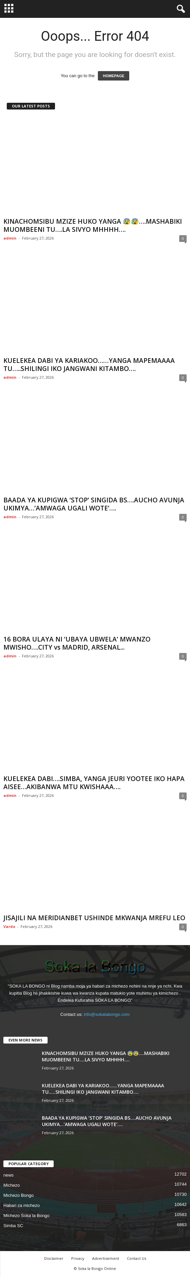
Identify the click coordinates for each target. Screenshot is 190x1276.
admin (10, 238)
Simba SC (13, 1225)
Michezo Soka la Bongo (26, 1215)
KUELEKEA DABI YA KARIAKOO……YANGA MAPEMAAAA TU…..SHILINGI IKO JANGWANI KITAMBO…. (89, 364)
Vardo (9, 926)
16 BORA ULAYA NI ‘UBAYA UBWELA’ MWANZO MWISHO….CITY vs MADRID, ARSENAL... (77, 643)
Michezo (11, 1185)
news (8, 1175)
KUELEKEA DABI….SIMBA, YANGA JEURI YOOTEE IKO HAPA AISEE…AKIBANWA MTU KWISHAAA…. (94, 782)
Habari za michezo (21, 1205)
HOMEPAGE (113, 76)
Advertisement (105, 1258)
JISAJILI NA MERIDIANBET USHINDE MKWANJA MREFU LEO (94, 917)
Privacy (77, 1258)
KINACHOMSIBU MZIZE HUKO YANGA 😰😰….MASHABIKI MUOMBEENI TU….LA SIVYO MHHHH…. (92, 225)
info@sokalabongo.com (107, 1014)
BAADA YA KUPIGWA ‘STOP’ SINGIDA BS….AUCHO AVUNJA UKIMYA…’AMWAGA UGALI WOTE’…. (93, 504)
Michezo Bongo (18, 1195)
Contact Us (136, 1258)
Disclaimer (53, 1258)
